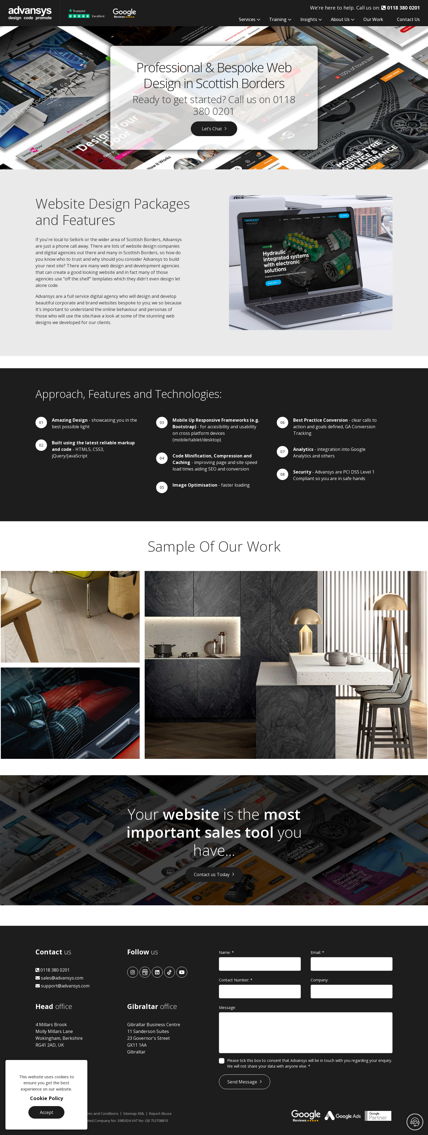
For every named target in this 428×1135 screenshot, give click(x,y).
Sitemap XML (133, 1113)
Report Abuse (160, 1113)
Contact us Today (212, 875)
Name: (226, 952)
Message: (227, 1007)
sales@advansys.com (59, 978)
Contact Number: (235, 980)
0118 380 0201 (52, 970)
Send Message (242, 1082)
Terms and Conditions (100, 1113)
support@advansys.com (62, 986)
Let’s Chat (212, 129)
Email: (317, 952)
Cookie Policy (46, 1098)
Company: (319, 980)
